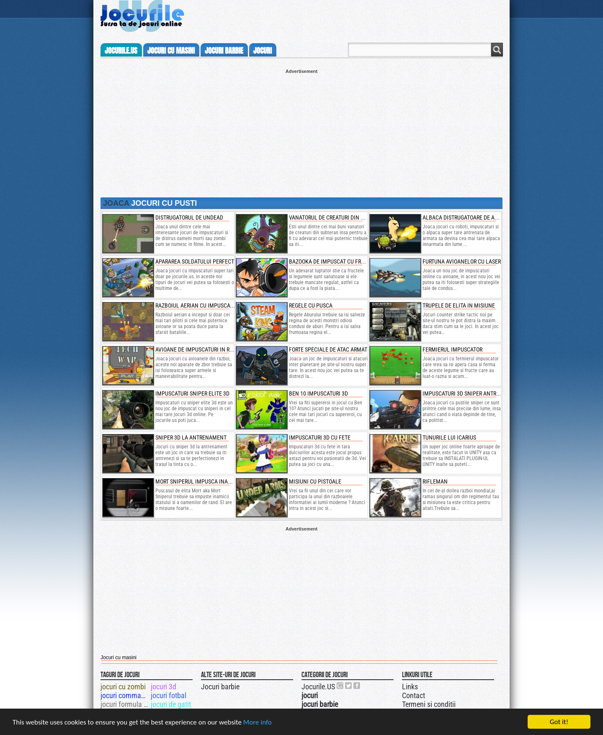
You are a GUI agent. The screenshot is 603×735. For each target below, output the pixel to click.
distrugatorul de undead (189, 217)
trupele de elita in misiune (459, 305)
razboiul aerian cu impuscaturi (198, 305)
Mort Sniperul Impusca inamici (197, 481)
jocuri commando (124, 695)
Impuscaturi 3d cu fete (319, 437)
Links (410, 686)
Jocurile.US (318, 686)
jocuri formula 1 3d (124, 704)
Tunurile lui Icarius (449, 437)
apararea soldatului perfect (194, 261)
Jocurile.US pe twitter (349, 685)
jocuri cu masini (171, 50)
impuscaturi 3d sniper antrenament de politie (485, 393)
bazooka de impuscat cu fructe (331, 261)
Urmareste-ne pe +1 (340, 685)
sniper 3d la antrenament (191, 437)
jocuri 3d (163, 686)
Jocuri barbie (220, 686)
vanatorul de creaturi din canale (334, 217)
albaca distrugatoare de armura (467, 217)
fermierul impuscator (452, 349)
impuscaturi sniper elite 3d (192, 393)
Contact (413, 695)
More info (257, 722)
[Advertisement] (301, 132)
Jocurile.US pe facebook (357, 685)
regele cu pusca (310, 305)
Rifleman (435, 481)
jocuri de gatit (171, 704)
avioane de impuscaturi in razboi (199, 349)
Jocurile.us (121, 50)
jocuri (262, 50)
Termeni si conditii (429, 704)
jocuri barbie (224, 50)
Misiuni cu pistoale (315, 481)
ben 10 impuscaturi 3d (318, 393)
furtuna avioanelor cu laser (462, 261)
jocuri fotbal (168, 695)
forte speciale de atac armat (328, 349)
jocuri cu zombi (123, 686)
